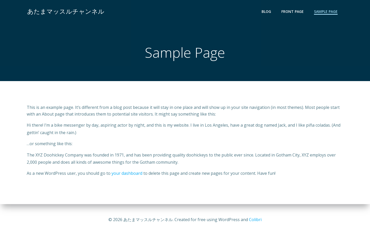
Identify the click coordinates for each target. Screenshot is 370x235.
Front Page (293, 11)
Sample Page (326, 11)
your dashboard (127, 174)
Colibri (255, 219)
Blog (267, 11)
